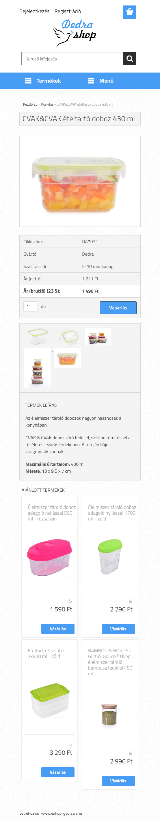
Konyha (47, 104)
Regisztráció (68, 11)
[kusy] (30, 306)
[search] (129, 58)
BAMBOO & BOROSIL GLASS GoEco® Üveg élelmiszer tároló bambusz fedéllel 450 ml (110, 662)
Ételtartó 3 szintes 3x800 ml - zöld (47, 653)
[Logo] (76, 33)
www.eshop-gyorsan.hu (61, 813)
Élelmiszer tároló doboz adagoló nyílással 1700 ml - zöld (112, 513)
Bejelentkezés (34, 11)
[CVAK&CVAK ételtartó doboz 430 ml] (80, 138)
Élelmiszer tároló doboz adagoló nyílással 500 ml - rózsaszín (52, 513)
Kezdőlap (30, 104)
